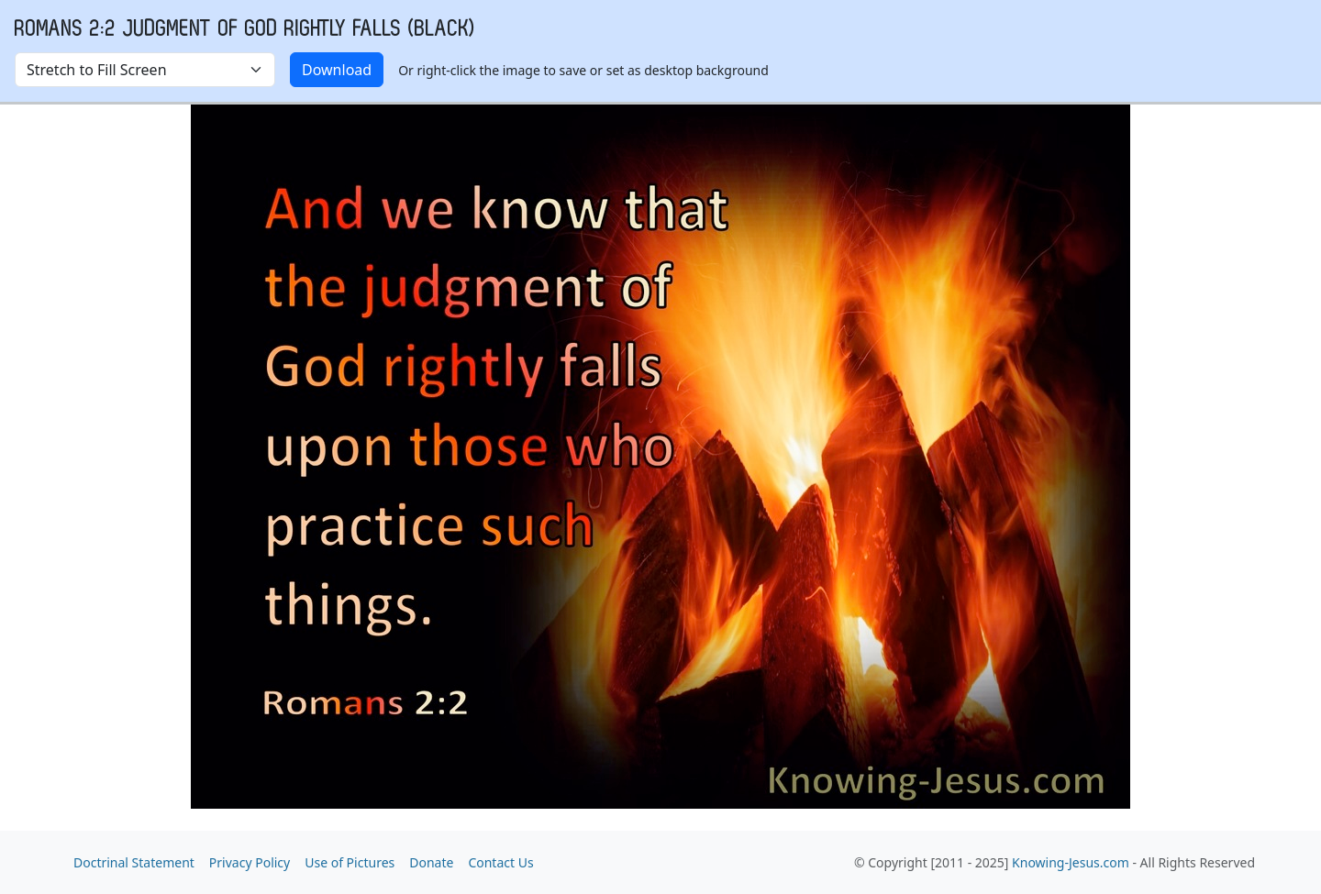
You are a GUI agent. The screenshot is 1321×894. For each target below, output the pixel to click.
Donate (431, 862)
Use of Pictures (349, 862)
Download (337, 70)
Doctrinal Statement (133, 862)
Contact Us (500, 862)
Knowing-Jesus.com (1070, 862)
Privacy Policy (249, 862)
